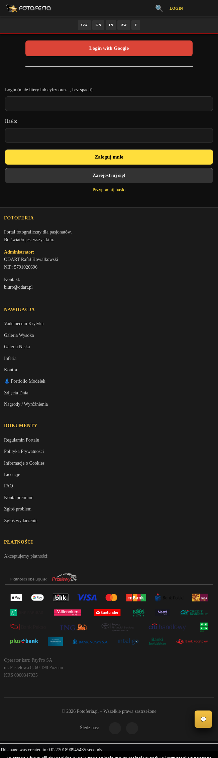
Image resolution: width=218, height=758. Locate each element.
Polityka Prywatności (24, 454)
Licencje (12, 477)
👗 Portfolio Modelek (24, 383)
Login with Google (109, 48)
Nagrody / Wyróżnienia (26, 406)
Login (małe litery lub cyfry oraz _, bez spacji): (49, 89)
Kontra (10, 371)
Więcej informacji (109, 747)
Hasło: (11, 121)
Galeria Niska (17, 349)
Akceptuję (109, 729)
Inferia (10, 360)
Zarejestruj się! (109, 175)
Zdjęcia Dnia (16, 394)
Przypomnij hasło (109, 189)
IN (111, 25)
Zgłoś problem (17, 512)
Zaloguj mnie (109, 157)
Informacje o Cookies (24, 466)
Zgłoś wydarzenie (20, 523)
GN (98, 25)
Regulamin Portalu (21, 443)
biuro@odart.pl (18, 288)
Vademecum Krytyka (24, 325)
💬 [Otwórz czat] (203, 719)
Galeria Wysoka (19, 337)
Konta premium (18, 500)
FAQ (8, 489)
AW (124, 25)
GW (84, 25)
